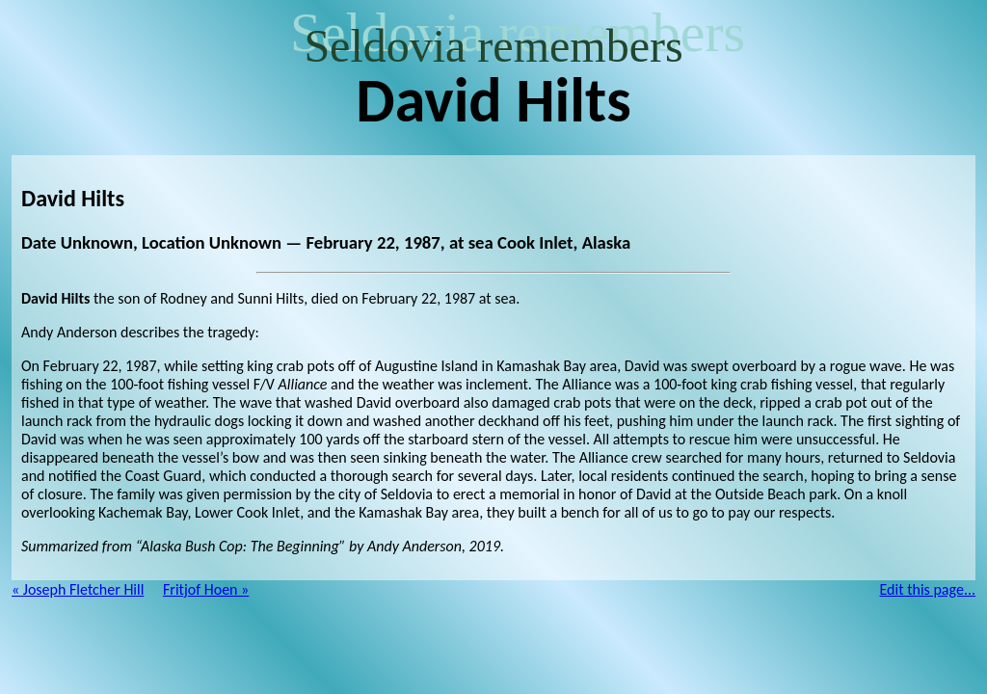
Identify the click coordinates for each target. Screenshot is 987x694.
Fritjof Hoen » (206, 589)
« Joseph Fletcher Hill (78, 589)
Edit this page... (928, 589)
